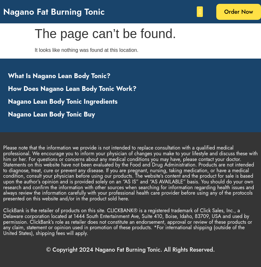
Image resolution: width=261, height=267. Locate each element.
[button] (200, 11)
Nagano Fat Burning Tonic (53, 11)
